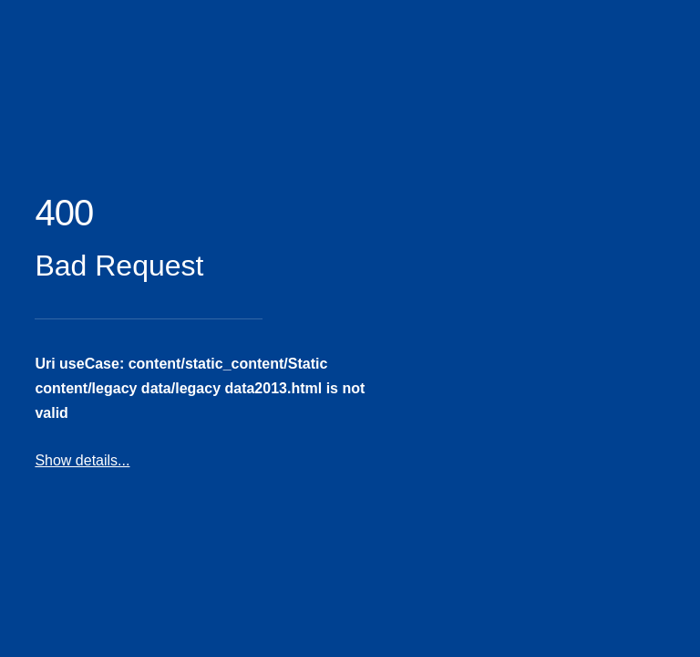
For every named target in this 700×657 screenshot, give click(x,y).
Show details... (82, 460)
